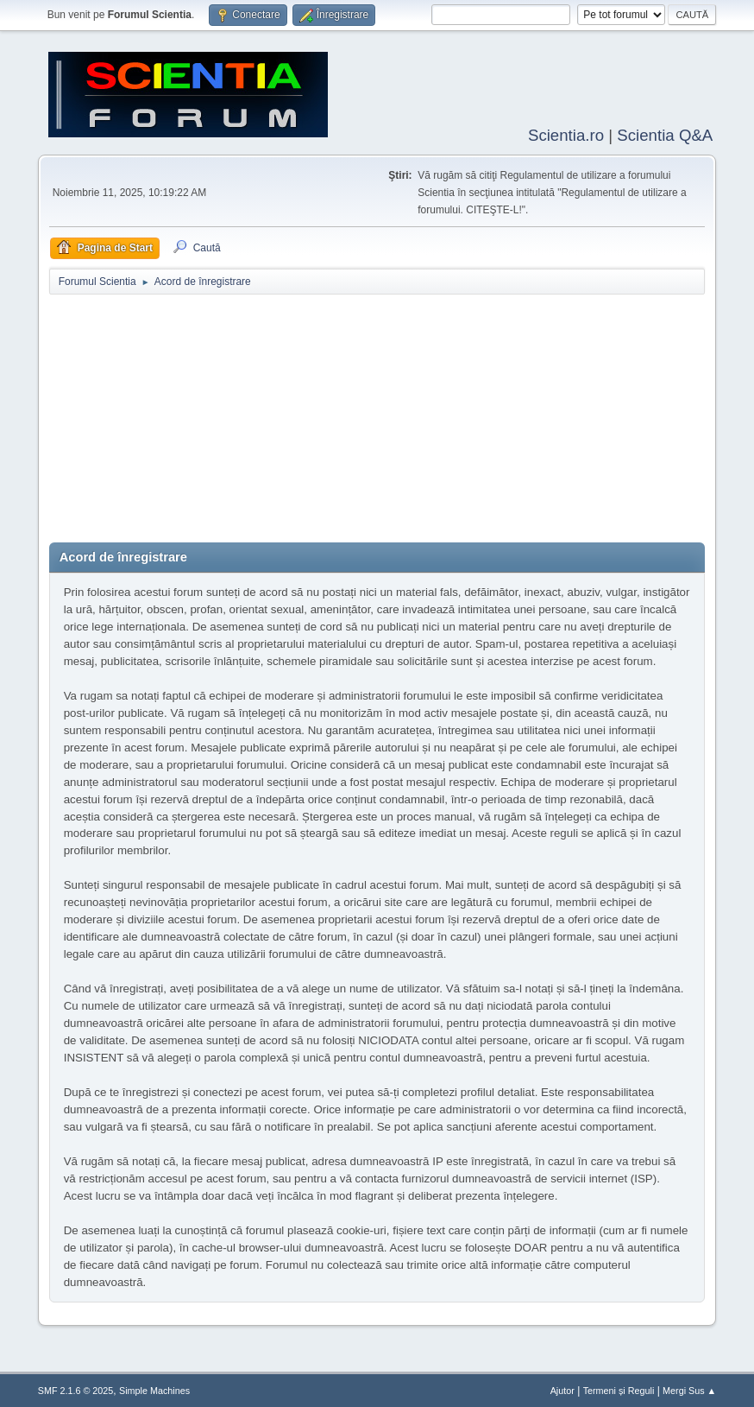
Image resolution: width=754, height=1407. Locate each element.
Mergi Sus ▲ (689, 1389)
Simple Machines (154, 1389)
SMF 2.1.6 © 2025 (76, 1389)
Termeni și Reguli (619, 1389)
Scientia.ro (566, 133)
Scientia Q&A (665, 133)
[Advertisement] (377, 420)
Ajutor (562, 1389)
